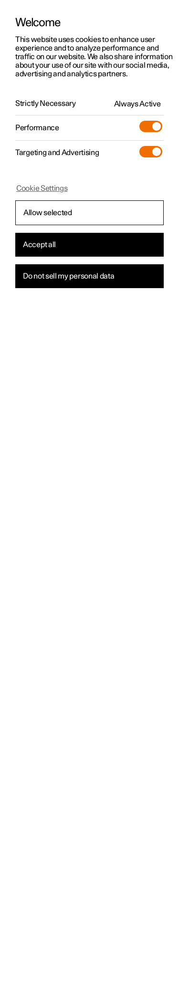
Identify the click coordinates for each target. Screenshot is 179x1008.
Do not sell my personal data (69, 276)
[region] (89, 504)
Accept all (39, 245)
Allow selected (47, 213)
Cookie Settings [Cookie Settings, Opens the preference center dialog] (42, 188)
